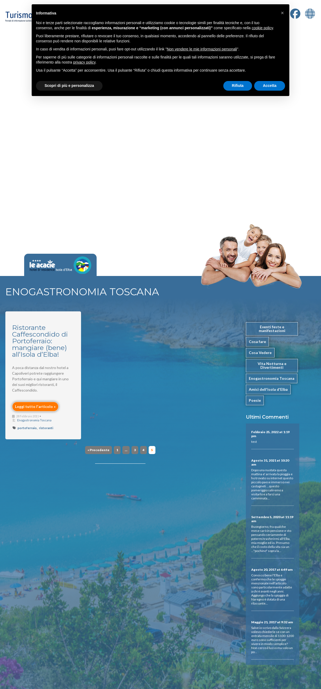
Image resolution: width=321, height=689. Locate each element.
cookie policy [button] (262, 28)
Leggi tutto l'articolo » (35, 406)
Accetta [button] (269, 85)
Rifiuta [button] (238, 85)
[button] (282, 13)
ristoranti (46, 428)
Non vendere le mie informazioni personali (202, 49)
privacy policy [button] (84, 62)
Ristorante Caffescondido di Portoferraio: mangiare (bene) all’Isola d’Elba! (40, 340)
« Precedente (98, 450)
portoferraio (27, 428)
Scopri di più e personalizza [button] (69, 85)
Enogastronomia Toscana (34, 420)
